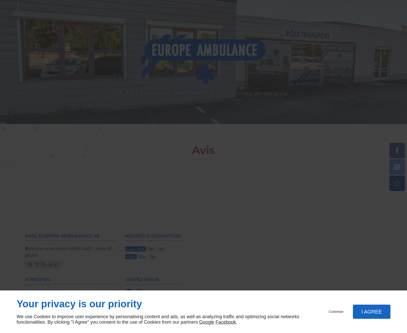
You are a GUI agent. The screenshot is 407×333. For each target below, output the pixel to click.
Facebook (225, 322)
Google (206, 322)
